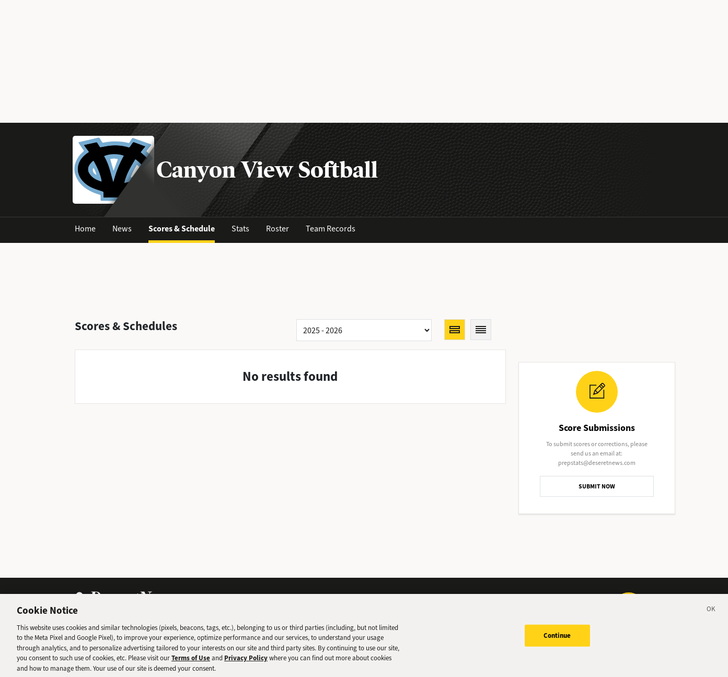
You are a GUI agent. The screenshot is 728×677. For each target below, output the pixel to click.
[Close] (711, 613)
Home (85, 228)
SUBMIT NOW (597, 486)
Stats (240, 228)
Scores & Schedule (181, 228)
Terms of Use (190, 660)
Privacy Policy (246, 660)
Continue (557, 638)
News (122, 228)
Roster (277, 228)
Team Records (330, 228)
